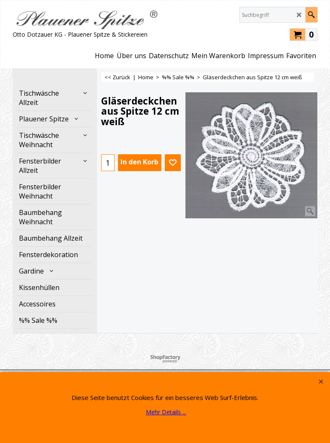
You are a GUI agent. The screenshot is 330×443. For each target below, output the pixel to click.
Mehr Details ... (166, 412)
